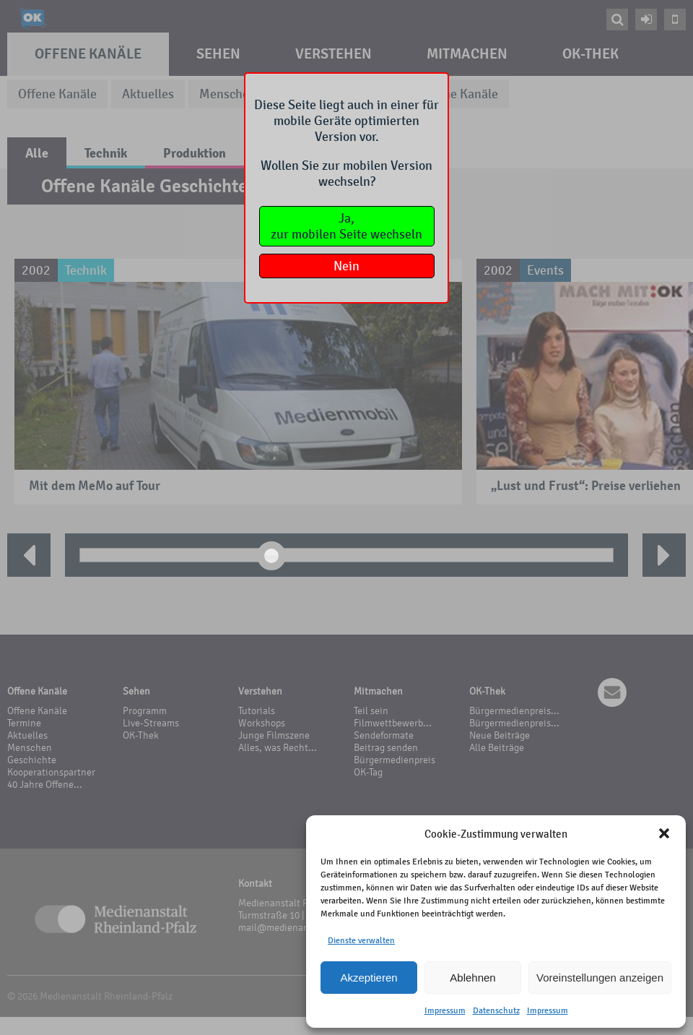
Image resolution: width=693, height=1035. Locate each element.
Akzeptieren (368, 977)
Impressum (445, 1010)
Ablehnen (472, 977)
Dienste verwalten (361, 940)
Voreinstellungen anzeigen (599, 977)
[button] (664, 833)
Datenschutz (496, 1010)
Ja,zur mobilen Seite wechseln (346, 226)
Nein (346, 266)
